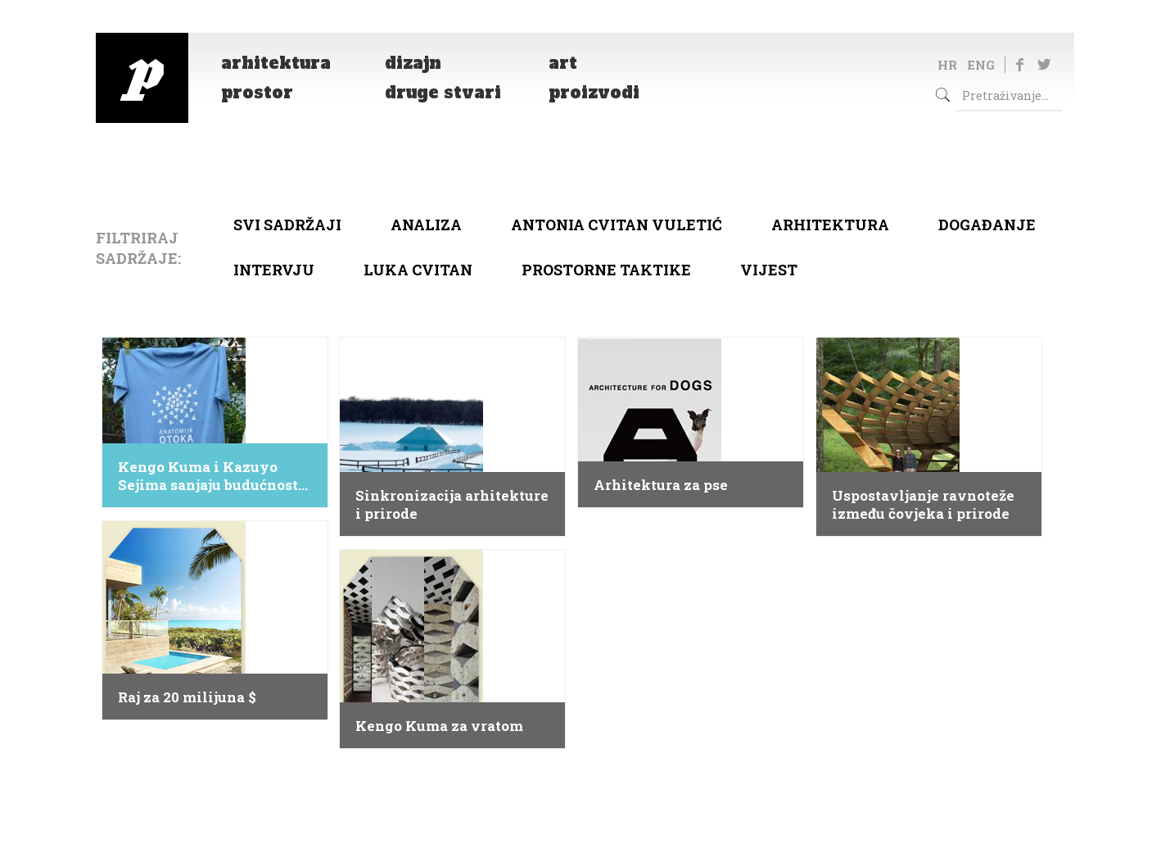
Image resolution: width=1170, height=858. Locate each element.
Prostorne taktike (606, 269)
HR (947, 65)
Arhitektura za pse (661, 485)
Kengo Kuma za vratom (439, 726)
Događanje (987, 224)
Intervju (273, 269)
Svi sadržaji (287, 224)
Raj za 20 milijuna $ (187, 697)
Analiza (426, 224)
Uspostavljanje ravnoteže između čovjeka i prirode (923, 505)
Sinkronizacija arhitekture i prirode (452, 505)
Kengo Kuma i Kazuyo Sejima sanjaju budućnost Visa (208, 476)
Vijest (768, 269)
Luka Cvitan (418, 269)
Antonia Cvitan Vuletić (616, 224)
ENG (981, 65)
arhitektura (830, 224)
